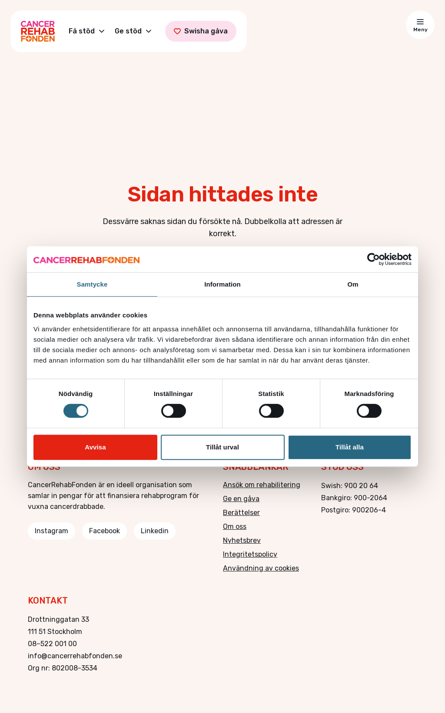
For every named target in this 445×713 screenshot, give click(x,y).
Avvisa (95, 447)
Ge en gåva (241, 499)
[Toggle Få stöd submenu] (101, 31)
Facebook (104, 531)
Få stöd (82, 31)
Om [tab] (352, 284)
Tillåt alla (349, 447)
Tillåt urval (222, 447)
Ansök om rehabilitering (261, 485)
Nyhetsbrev (242, 540)
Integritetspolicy (250, 554)
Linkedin (155, 531)
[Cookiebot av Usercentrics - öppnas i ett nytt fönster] (373, 259)
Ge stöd (128, 31)
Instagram (51, 531)
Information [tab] (222, 284)
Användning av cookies (261, 568)
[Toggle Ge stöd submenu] (148, 31)
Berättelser (241, 512)
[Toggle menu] (420, 24)
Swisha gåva (201, 31)
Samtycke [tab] (92, 284)
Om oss (234, 526)
